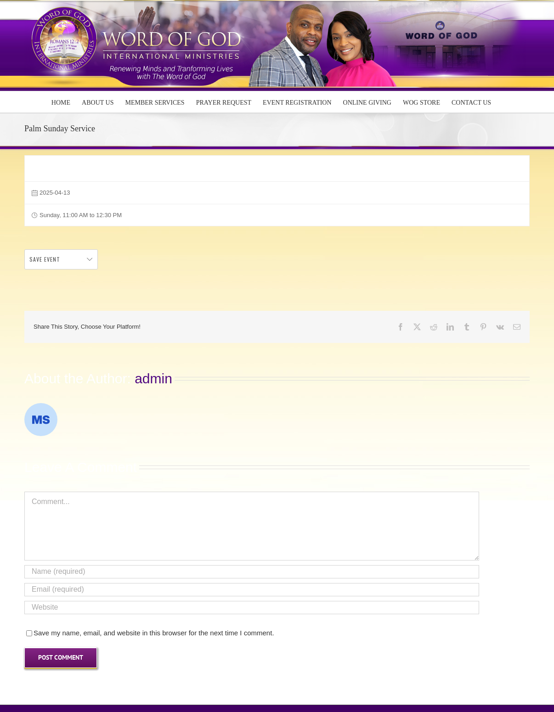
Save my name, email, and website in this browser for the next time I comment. (154, 633)
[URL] (251, 607)
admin (153, 378)
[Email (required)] (251, 589)
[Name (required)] (251, 571)
